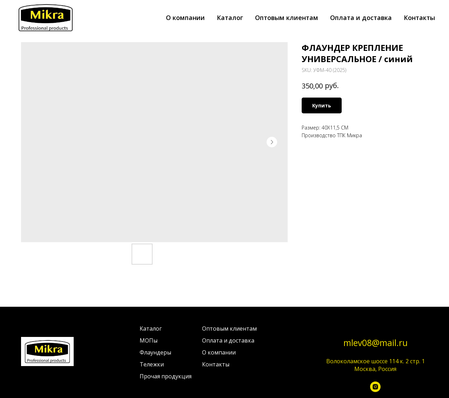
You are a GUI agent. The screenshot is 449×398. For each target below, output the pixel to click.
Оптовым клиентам (286, 17)
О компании (185, 17)
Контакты (419, 17)
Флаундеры (155, 352)
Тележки (152, 364)
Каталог (230, 17)
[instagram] (375, 388)
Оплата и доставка (361, 17)
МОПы (149, 340)
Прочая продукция (166, 376)
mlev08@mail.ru (375, 343)
